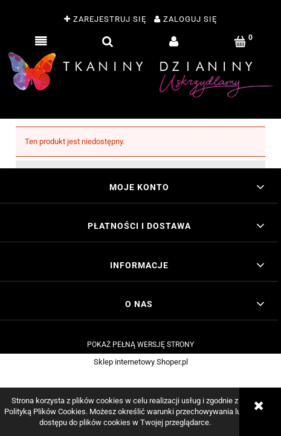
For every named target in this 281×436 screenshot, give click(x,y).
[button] (41, 41)
